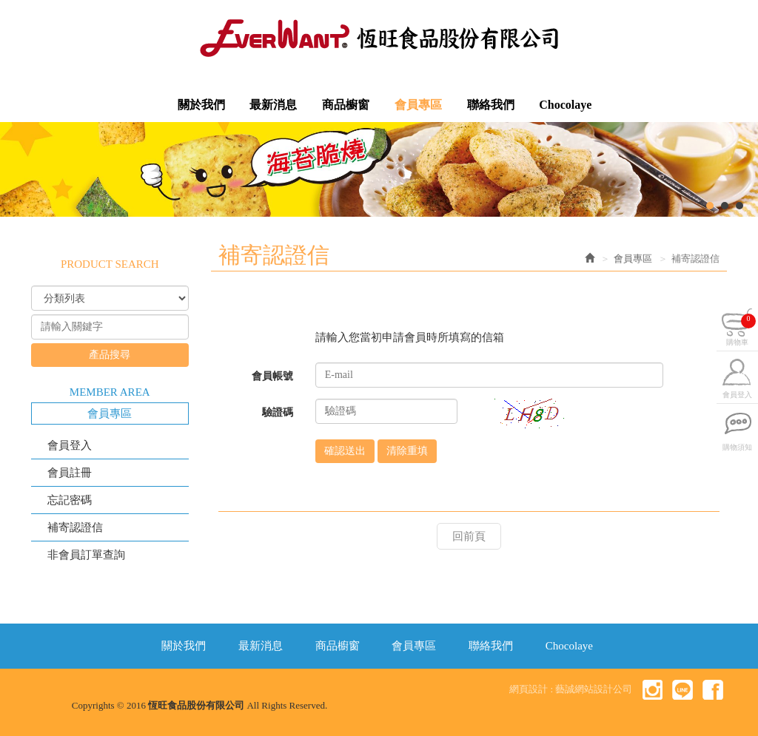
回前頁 (469, 536)
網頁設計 (528, 689)
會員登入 (69, 445)
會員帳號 (272, 376)
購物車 (741, 331)
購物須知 (737, 448)
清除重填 (407, 450)
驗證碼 (277, 412)
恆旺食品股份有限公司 (379, 37)
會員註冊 (69, 473)
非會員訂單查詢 (86, 555)
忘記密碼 (69, 500)
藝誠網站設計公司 (593, 689)
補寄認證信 (75, 527)
